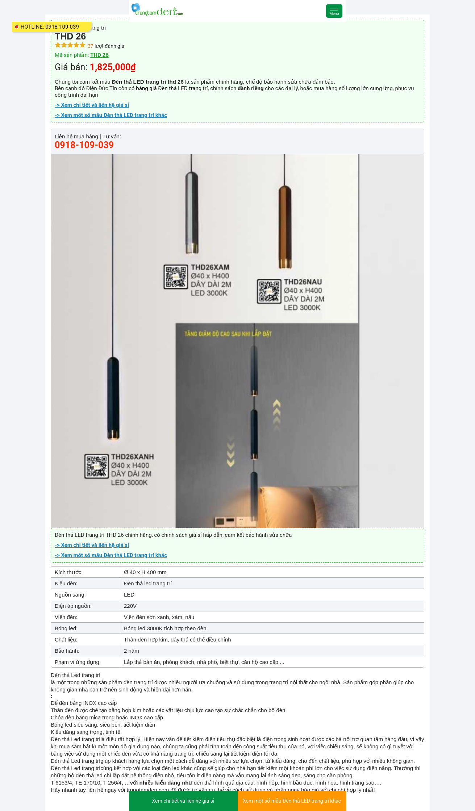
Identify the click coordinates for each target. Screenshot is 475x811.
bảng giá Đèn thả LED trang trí (172, 88)
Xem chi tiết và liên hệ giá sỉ (183, 801)
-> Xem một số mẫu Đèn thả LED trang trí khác (111, 115)
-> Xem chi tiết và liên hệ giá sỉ (92, 105)
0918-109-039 (62, 27)
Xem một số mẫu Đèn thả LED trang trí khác (292, 801)
